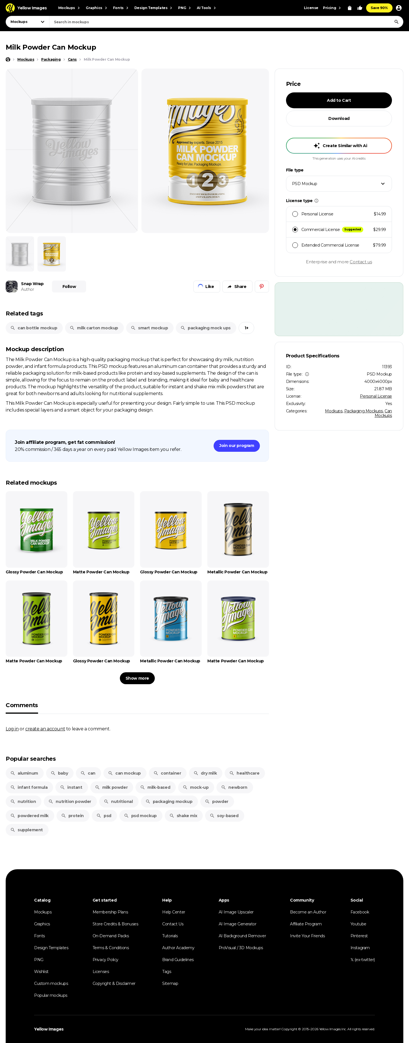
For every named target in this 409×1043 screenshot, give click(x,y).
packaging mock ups (205, 327)
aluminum (24, 773)
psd (103, 815)
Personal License (376, 396)
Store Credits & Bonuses (115, 924)
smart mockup (149, 327)
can (87, 773)
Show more (137, 678)
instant (71, 787)
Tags (166, 971)
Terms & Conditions (111, 947)
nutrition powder (69, 801)
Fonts (39, 935)
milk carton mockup (94, 327)
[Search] (396, 21)
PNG (38, 959)
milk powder (111, 787)
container (167, 773)
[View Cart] (349, 7)
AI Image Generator (237, 924)
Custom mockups (51, 983)
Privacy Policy (105, 959)
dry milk (205, 773)
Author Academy (178, 947)
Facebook (359, 912)
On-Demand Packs (111, 935)
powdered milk (29, 815)
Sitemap (170, 983)
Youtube (358, 924)
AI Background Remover (242, 935)
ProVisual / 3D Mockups (241, 947)
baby (59, 773)
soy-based (224, 815)
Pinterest (359, 935)
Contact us (361, 261)
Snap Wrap (32, 283)
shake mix (183, 815)
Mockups (333, 411)
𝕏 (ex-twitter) (362, 959)
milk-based (155, 787)
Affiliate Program (306, 924)
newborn (234, 787)
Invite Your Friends (307, 935)
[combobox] (226, 21)
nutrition (23, 801)
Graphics (42, 924)
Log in (12, 729)
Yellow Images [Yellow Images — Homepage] (49, 1029)
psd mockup (140, 815)
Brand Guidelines (178, 959)
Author (27, 289)
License (311, 8)
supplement (26, 829)
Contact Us (172, 924)
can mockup (124, 773)
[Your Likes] (359, 7)
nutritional (118, 801)
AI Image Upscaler (236, 912)
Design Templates (51, 947)
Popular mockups (50, 995)
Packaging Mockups (363, 411)
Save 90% (379, 8)
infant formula (28, 787)
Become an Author (308, 912)
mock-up (195, 787)
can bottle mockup (33, 327)
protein (72, 815)
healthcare (244, 773)
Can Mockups (383, 413)
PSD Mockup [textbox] (304, 183)
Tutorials (170, 935)
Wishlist (41, 971)
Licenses (101, 971)
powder (216, 801)
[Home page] (8, 59)
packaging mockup (169, 801)
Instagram (360, 947)
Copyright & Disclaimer (114, 983)
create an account (45, 729)
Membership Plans (110, 912)
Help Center (173, 912)
